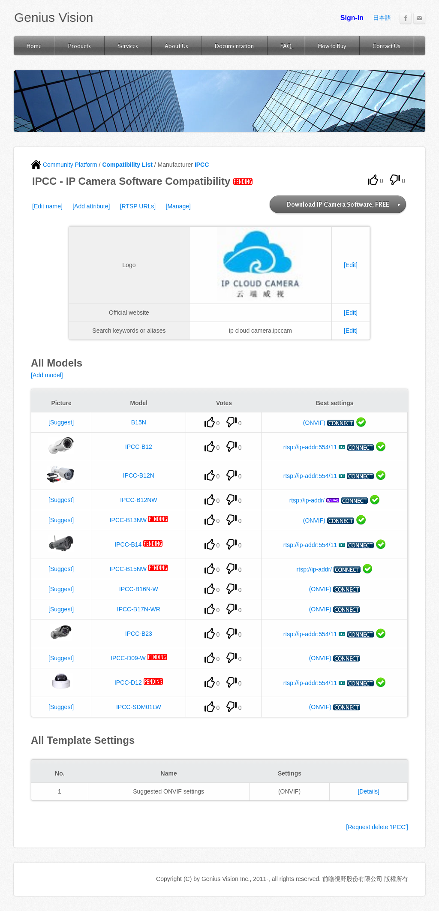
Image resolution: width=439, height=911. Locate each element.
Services (127, 45)
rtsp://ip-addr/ (307, 500)
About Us (176, 45)
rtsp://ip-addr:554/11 (310, 447)
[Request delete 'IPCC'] (377, 827)
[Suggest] (61, 422)
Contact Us (386, 45)
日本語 (382, 17)
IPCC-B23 (138, 633)
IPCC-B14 (127, 544)
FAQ (286, 45)
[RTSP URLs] (138, 206)
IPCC (202, 164)
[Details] (368, 791)
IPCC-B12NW (138, 499)
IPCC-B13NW (128, 520)
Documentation (234, 45)
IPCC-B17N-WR (138, 609)
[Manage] (178, 206)
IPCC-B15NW (128, 568)
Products (79, 45)
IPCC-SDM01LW (138, 707)
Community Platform (64, 164)
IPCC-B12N (138, 475)
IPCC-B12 (138, 446)
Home (34, 45)
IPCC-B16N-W (138, 589)
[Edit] (351, 265)
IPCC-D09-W (128, 658)
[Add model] (47, 375)
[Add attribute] (91, 206)
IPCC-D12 (128, 682)
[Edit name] (47, 206)
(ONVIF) (314, 422)
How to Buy (332, 45)
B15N (138, 422)
